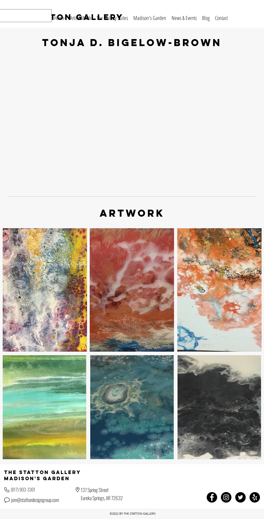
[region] (45, 290)
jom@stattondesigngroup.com (35, 499)
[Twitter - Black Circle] (240, 497)
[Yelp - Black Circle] (254, 497)
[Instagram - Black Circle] (226, 497)
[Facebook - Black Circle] (212, 497)
